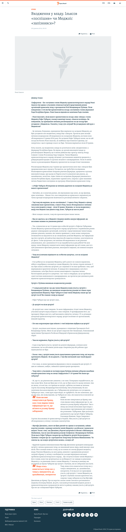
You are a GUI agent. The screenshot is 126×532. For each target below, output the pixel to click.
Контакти (37, 521)
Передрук (37, 517)
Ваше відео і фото (11, 514)
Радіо (7, 517)
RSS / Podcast (9, 525)
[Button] (83, 34)
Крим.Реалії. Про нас (41, 514)
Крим (33, 9)
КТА (109, 3)
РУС (103, 3)
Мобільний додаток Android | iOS (16, 521)
